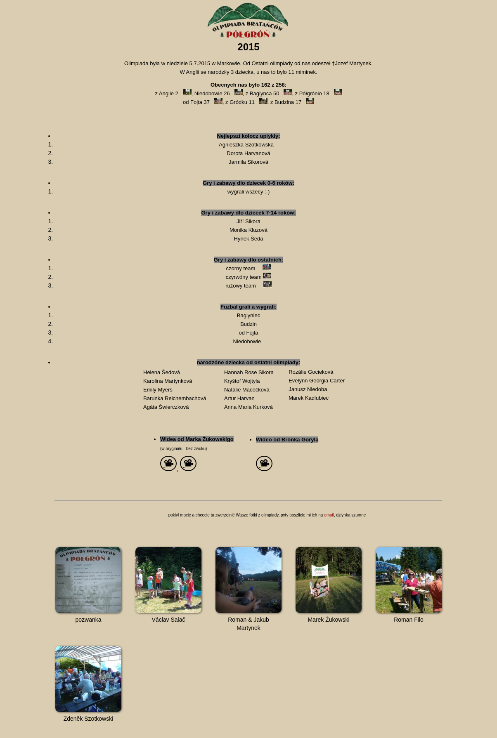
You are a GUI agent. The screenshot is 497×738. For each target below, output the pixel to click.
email (329, 515)
